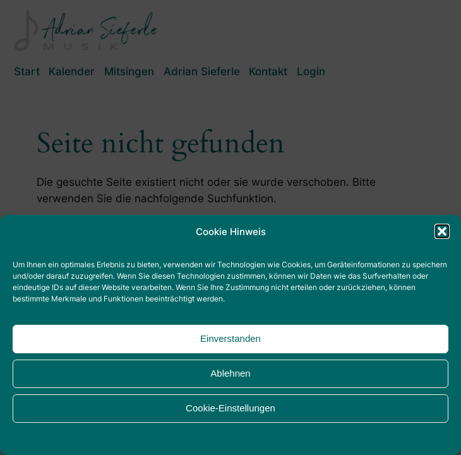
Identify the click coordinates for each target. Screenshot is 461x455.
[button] (442, 231)
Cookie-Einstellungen (230, 408)
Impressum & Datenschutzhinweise (168, 438)
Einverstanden (230, 338)
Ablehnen (230, 373)
